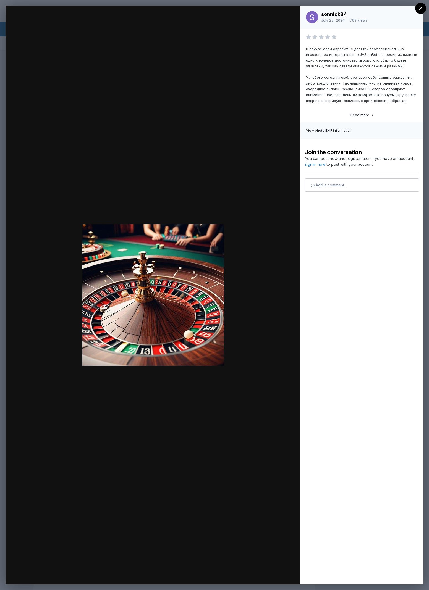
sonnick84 (334, 14)
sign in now (315, 164)
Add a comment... (329, 185)
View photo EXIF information (329, 130)
